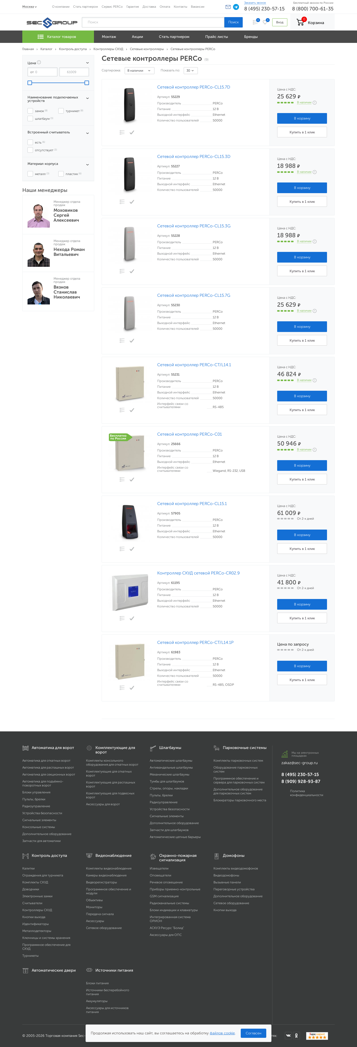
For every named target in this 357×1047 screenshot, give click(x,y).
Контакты (180, 6)
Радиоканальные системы (169, 903)
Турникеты (30, 955)
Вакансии (197, 6)
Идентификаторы (35, 924)
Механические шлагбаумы (169, 774)
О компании (60, 6)
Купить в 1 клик (302, 132)
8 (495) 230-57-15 (264, 9)
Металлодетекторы (36, 931)
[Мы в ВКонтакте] (288, 1035)
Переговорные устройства (234, 889)
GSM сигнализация (164, 896)
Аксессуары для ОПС (166, 935)
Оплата (165, 6)
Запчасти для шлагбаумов (169, 830)
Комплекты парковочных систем (238, 760)
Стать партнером (85, 6)
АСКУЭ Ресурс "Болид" (167, 928)
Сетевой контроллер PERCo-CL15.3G (194, 226)
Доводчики (30, 889)
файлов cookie (222, 1033)
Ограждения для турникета (42, 875)
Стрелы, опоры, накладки (169, 788)
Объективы (94, 900)
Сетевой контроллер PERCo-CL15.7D (193, 87)
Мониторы (94, 907)
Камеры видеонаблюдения (106, 875)
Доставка (149, 6)
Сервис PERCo (112, 6)
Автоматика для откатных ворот (46, 760)
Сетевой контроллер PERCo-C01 (189, 434)
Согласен (253, 1033)
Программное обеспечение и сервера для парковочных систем (239, 780)
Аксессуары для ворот (103, 804)
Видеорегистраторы (101, 882)
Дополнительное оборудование (46, 834)
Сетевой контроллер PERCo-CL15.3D (194, 156)
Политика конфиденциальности (306, 793)
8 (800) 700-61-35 (312, 9)
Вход (279, 22)
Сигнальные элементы (39, 820)
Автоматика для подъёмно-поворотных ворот (42, 783)
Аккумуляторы (97, 1001)
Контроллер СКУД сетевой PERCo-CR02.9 (198, 573)
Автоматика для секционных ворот (48, 774)
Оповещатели (160, 875)
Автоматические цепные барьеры (175, 837)
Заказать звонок (255, 2)
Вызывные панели (227, 882)
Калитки (28, 868)
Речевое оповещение (166, 882)
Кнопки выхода (33, 917)
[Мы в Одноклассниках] (296, 1035)
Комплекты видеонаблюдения (108, 868)
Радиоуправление (36, 806)
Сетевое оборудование (104, 928)
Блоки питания (97, 983)
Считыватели (32, 903)
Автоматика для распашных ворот (48, 767)
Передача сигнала (100, 914)
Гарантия (132, 6)
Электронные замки (37, 896)
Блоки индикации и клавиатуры (174, 910)
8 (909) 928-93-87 (300, 781)
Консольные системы (38, 827)
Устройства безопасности (42, 813)
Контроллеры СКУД (37, 910)
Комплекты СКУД (35, 882)
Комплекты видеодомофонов (235, 868)
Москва (28, 6)
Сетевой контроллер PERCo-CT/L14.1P (195, 642)
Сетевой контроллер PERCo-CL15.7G (193, 295)
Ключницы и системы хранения (46, 938)
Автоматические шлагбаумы (171, 760)
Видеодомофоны (226, 875)
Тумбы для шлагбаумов (167, 781)
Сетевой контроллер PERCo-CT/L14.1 (194, 365)
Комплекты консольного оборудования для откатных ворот (112, 762)
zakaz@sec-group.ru (299, 762)
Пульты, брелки (33, 799)
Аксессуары (95, 921)
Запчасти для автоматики (41, 841)
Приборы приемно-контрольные (175, 889)
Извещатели (159, 868)
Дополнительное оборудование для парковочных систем (238, 791)
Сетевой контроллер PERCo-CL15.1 (192, 504)
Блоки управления (36, 792)
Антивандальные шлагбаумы (171, 767)
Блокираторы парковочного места (239, 800)
